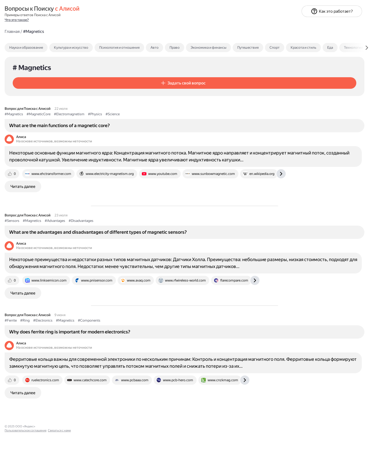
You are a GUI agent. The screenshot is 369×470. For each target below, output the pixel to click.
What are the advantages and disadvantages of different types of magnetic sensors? (155, 235)
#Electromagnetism (155, 94)
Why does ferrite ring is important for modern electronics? (156, 359)
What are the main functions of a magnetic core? (146, 105)
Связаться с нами (16, 463)
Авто (241, 25)
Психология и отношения (206, 25)
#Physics (181, 94)
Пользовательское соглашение (25, 459)
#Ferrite (97, 348)
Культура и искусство (157, 25)
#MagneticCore (125, 94)
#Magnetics (100, 94)
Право (261, 25)
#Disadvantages (167, 221)
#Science (199, 94)
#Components (175, 348)
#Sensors (98, 221)
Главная (98, 9)
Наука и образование (112, 25)
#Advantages (141, 221)
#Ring (111, 348)
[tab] (125, 25)
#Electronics (129, 348)
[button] (126, 61)
